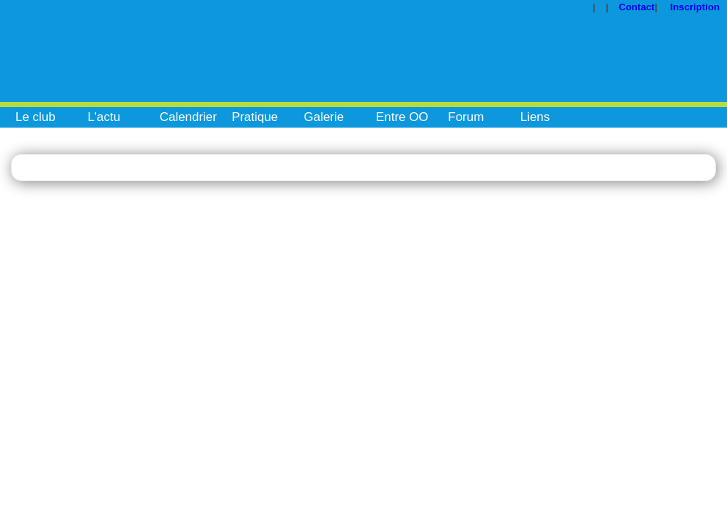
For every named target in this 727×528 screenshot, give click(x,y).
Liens (535, 117)
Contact (636, 6)
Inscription (695, 6)
